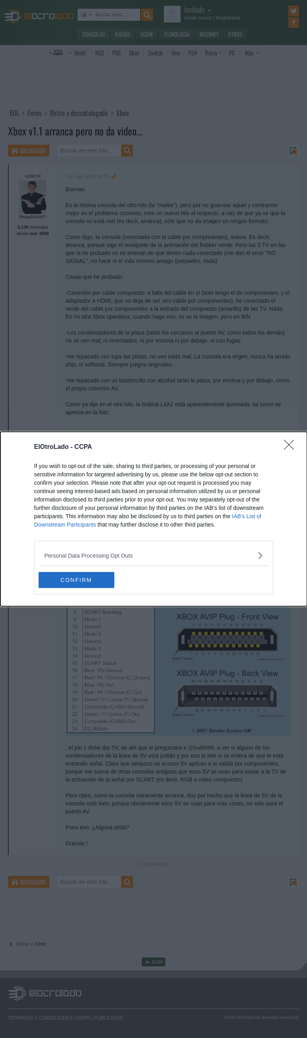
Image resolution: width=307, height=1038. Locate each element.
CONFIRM (76, 580)
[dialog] (153, 519)
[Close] (291, 447)
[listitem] (154, 555)
